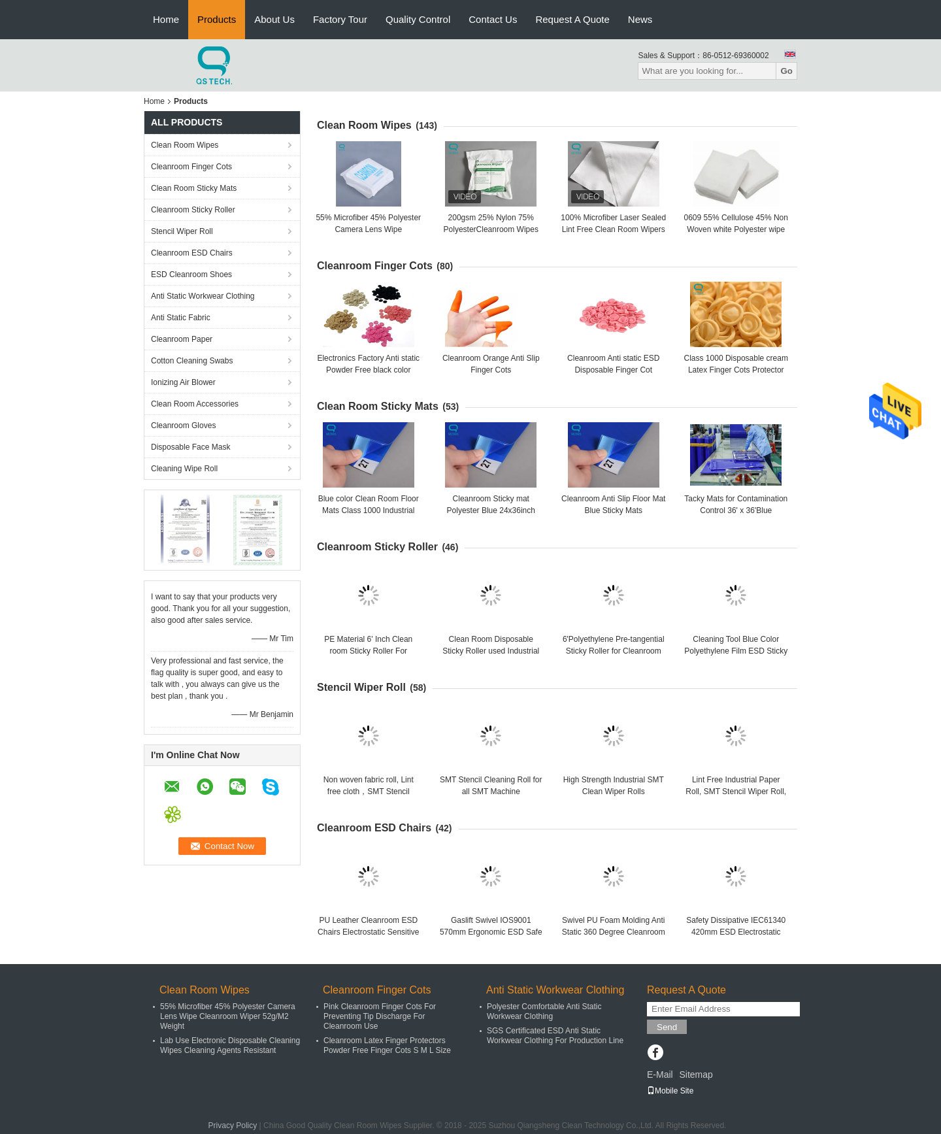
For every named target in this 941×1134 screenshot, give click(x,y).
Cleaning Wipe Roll (184, 468)
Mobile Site (670, 1090)
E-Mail (660, 1074)
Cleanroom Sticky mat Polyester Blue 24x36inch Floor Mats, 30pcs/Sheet (491, 510)
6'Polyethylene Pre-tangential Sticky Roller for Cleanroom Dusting (614, 651)
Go (786, 71)
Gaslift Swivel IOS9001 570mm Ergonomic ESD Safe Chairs (491, 932)
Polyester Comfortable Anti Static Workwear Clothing (544, 1011)
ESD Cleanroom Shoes (191, 274)
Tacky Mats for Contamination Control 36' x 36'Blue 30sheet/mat (735, 510)
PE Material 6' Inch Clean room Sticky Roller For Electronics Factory (368, 651)
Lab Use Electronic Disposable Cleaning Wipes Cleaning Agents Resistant (230, 1045)
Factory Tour (340, 19)
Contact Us (493, 19)
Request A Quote (572, 19)
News (640, 19)
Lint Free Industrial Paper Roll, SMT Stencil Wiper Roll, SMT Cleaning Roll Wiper (735, 791)
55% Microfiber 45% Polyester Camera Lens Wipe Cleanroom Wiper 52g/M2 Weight (227, 1016)
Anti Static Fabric (180, 317)
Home (166, 19)
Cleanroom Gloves (183, 425)
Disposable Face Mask (190, 447)
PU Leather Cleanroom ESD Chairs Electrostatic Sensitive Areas (368, 932)
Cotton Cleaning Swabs (192, 360)
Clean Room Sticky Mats (194, 188)
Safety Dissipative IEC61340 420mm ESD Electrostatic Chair (735, 932)
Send (667, 1027)
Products (216, 19)
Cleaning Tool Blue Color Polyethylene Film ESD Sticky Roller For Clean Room (735, 651)
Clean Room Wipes (184, 145)
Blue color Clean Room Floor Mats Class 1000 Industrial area (368, 510)
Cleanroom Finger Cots (191, 166)
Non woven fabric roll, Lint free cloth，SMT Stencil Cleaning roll (368, 791)
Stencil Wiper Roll (182, 231)
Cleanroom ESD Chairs (192, 253)
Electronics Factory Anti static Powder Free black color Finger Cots (368, 370)
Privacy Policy (232, 1125)
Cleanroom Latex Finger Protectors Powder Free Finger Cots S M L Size (387, 1045)
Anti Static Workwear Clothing (203, 296)
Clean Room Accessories (195, 404)
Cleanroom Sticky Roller (193, 209)
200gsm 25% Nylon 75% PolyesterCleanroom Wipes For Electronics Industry (491, 229)
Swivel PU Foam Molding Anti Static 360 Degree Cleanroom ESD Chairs (613, 932)
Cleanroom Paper (181, 339)
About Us (274, 19)
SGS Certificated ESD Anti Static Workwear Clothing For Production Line (555, 1035)
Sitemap (695, 1074)
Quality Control (418, 19)
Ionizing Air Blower (183, 382)
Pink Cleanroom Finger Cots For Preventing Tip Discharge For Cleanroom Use (379, 1016)
